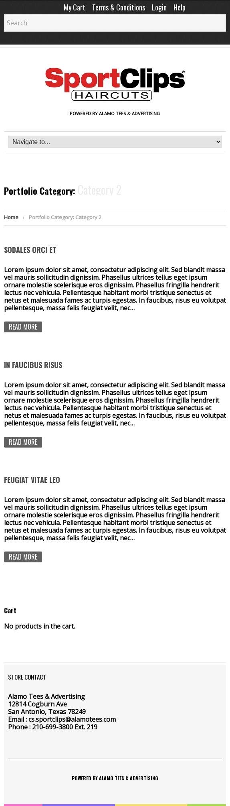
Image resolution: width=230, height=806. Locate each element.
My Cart (74, 7)
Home (11, 217)
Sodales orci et (30, 249)
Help (180, 7)
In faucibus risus (33, 365)
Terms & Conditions (118, 7)
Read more (23, 327)
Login (159, 7)
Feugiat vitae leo (32, 479)
